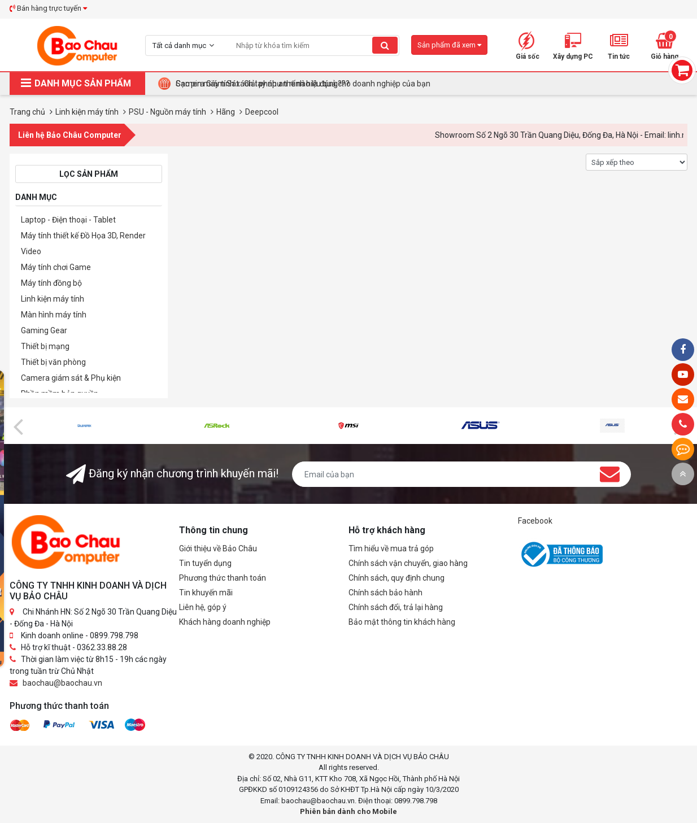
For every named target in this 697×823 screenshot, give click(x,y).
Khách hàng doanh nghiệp (225, 621)
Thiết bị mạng (45, 346)
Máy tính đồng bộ (51, 283)
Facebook (535, 520)
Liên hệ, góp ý (202, 607)
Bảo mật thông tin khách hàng (401, 621)
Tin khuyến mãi (206, 592)
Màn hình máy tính (53, 314)
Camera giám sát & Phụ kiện (71, 377)
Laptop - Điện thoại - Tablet (68, 219)
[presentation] (18, 426)
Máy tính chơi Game (56, 267)
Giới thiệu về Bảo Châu (218, 548)
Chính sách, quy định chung (396, 577)
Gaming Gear (44, 330)
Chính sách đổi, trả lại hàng (395, 607)
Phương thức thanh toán (222, 577)
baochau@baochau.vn (62, 682)
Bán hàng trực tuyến (48, 8)
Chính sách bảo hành (385, 592)
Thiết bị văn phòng (53, 362)
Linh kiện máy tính (52, 298)
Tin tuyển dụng (205, 563)
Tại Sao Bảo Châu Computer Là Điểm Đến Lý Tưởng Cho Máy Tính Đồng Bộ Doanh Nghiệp (332, 83)
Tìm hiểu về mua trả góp (391, 548)
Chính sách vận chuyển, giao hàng (408, 563)
